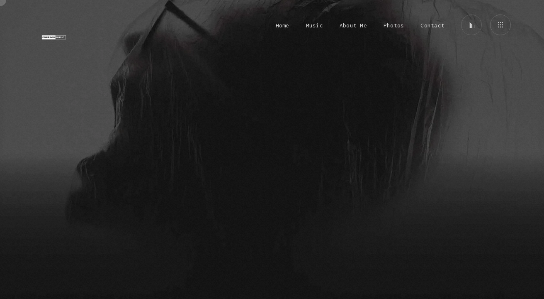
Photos (394, 25)
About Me (353, 25)
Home (282, 25)
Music (314, 25)
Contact (432, 25)
